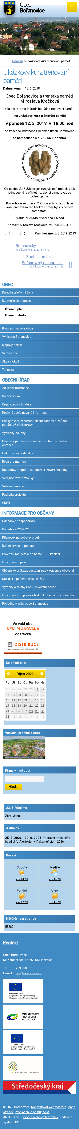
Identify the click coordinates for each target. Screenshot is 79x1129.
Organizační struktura (17, 404)
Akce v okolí (10, 361)
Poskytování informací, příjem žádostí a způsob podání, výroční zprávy (35, 423)
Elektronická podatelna (17, 453)
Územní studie (16, 315)
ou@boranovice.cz (29, 973)
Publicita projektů (14, 494)
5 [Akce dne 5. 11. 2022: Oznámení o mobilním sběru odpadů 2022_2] (38, 716)
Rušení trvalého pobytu (18, 546)
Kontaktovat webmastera (48, 1107)
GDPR (6, 503)
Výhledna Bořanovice (16, 337)
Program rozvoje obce (17, 328)
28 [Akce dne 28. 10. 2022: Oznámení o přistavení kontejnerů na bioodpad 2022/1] (31, 711)
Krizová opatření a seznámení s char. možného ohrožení (34, 443)
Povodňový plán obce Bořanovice (25, 603)
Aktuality (17, 61)
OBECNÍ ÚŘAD (15, 380)
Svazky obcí (10, 353)
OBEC (7, 284)
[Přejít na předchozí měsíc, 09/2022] (8, 673)
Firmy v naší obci (17, 770)
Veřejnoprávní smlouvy (17, 478)
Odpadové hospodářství (18, 521)
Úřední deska (11, 396)
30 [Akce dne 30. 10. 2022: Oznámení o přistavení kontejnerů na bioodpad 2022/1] (42, 711)
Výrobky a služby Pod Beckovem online (29, 587)
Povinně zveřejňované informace (24, 413)
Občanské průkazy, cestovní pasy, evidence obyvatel (38, 570)
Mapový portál (12, 345)
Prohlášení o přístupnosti (32, 1112)
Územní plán (14, 309)
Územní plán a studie (16, 301)
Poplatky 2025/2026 (15, 529)
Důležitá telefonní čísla (17, 292)
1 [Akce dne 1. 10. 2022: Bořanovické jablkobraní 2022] (38, 689)
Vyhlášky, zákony (13, 433)
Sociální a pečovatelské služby (23, 579)
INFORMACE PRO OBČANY (28, 513)
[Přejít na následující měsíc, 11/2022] (42, 673)
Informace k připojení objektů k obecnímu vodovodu (38, 595)
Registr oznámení (14, 461)
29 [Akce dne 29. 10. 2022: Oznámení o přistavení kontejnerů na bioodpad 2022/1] (37, 711)
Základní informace (15, 388)
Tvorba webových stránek (40, 1117)
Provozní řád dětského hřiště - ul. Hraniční (31, 554)
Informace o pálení (15, 562)
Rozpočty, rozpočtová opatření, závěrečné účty (34, 470)
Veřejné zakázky (13, 486)
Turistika (8, 370)
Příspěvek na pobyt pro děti (21, 537)
